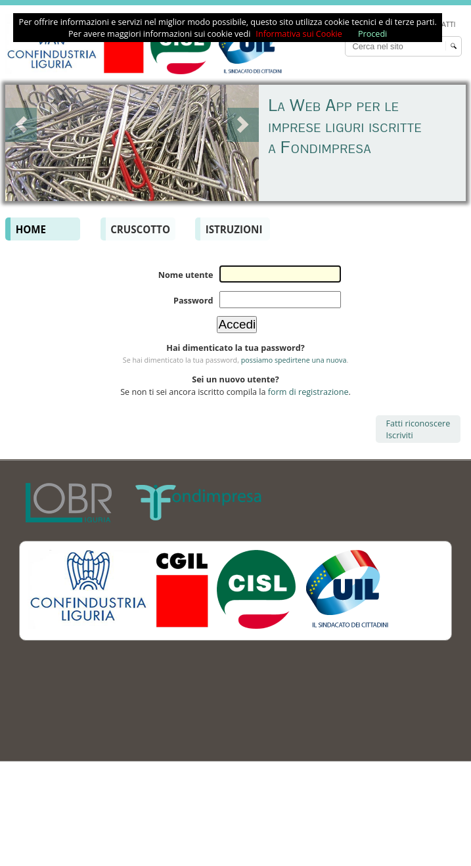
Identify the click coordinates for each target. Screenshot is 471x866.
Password (193, 300)
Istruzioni (234, 229)
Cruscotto (140, 229)
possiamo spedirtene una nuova (294, 360)
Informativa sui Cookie (299, 33)
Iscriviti (399, 435)
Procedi (372, 33)
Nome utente (185, 275)
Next (243, 125)
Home (31, 229)
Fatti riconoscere (418, 423)
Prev (21, 125)
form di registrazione (308, 392)
